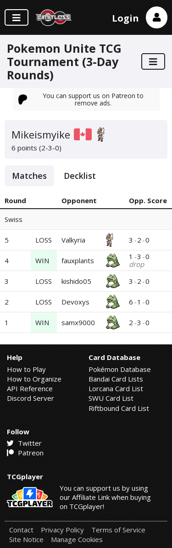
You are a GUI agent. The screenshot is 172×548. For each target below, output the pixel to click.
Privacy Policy (62, 530)
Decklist (80, 175)
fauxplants (77, 260)
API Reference (30, 388)
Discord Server (30, 398)
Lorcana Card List (116, 388)
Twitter (24, 443)
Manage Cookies (77, 539)
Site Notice (26, 539)
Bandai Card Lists (116, 378)
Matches (29, 175)
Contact (21, 530)
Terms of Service (118, 530)
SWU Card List (111, 398)
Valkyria (73, 239)
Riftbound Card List (119, 408)
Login (125, 18)
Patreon (25, 452)
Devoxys (75, 301)
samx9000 (78, 322)
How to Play (26, 369)
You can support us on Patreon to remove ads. (81, 99)
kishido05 (76, 281)
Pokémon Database (120, 369)
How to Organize (34, 378)
